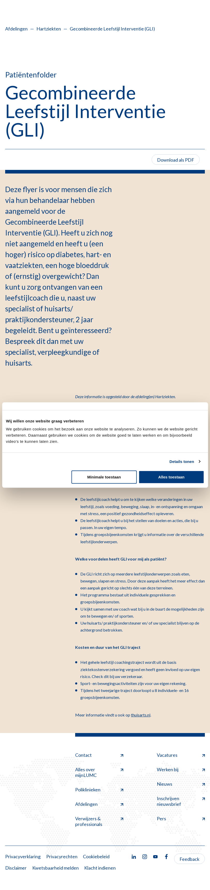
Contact (99, 755)
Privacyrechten (61, 856)
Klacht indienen (100, 868)
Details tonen (181, 461)
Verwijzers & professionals (99, 821)
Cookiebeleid (96, 856)
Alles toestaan (171, 477)
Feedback (189, 859)
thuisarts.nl (140, 714)
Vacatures (181, 755)
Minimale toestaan (104, 477)
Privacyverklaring (23, 856)
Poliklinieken (99, 789)
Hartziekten (48, 28)
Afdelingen (16, 28)
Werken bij (181, 769)
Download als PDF (175, 160)
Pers (181, 818)
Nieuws (181, 784)
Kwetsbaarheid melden (55, 868)
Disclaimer (16, 868)
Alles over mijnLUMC (99, 772)
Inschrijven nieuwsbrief (181, 801)
